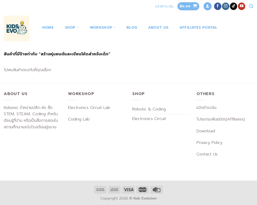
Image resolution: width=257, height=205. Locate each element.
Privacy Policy (209, 143)
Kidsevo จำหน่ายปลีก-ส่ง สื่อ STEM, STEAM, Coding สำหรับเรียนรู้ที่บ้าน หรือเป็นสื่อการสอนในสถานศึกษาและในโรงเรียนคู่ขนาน (31, 117)
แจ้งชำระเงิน (164, 6)
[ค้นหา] (251, 6)
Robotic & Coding (149, 109)
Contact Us (207, 154)
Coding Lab (79, 119)
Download (206, 131)
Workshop (103, 27)
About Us (158, 27)
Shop (72, 27)
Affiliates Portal (198, 27)
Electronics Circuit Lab (89, 108)
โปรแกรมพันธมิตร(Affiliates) (221, 119)
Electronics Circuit (149, 119)
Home (48, 27)
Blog (131, 27)
